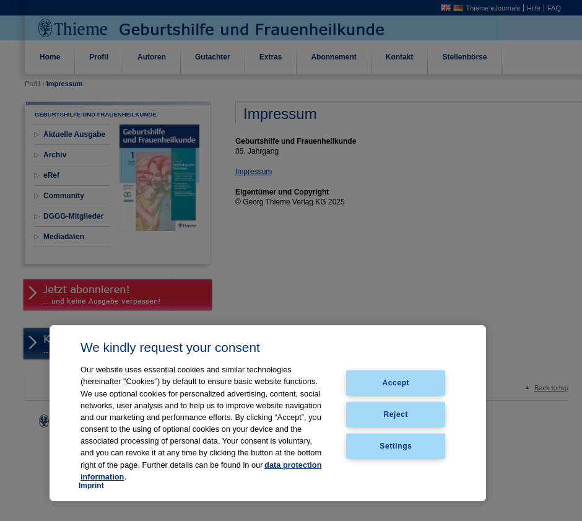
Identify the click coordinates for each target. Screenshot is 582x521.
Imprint (91, 485)
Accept (396, 383)
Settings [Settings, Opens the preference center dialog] (396, 445)
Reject (396, 414)
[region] (268, 413)
